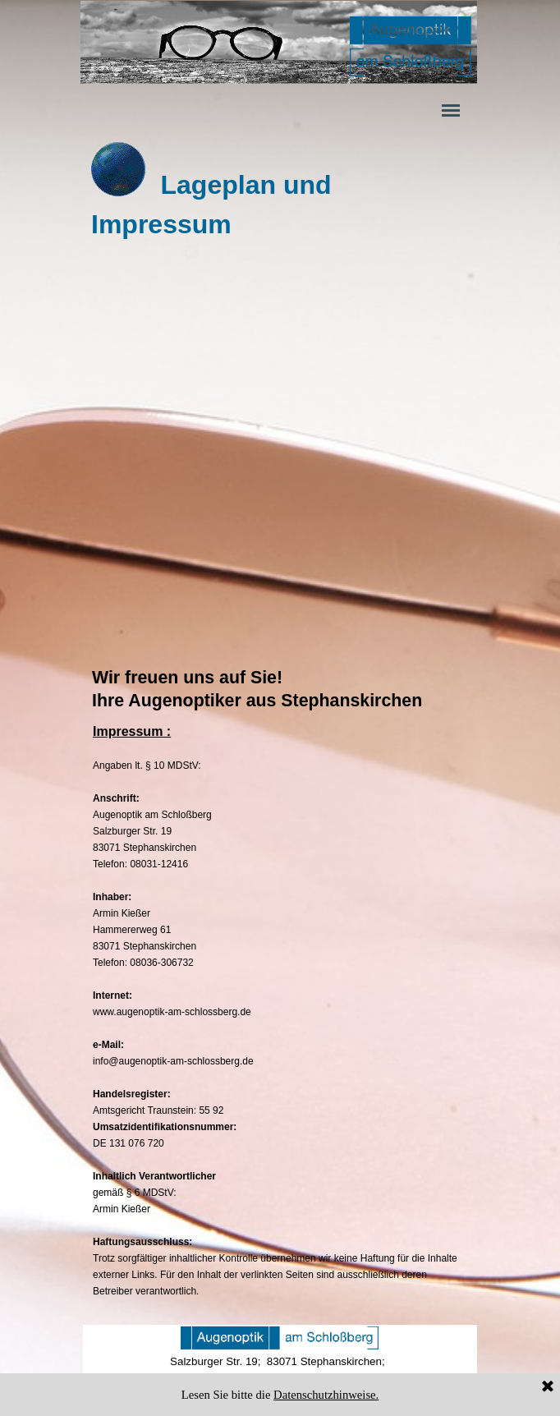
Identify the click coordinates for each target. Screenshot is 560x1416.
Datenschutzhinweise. (326, 1394)
